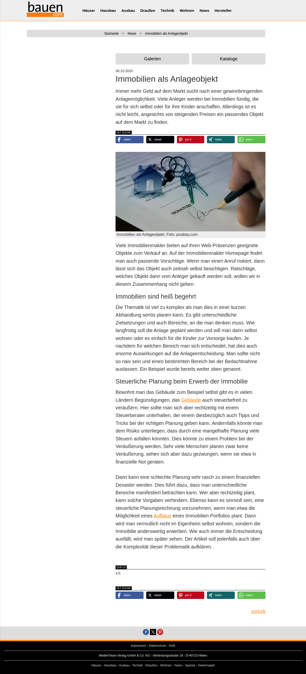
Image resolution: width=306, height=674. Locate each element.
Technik (168, 10)
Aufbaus (162, 515)
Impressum (138, 645)
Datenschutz (157, 645)
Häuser (89, 10)
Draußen (147, 10)
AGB (172, 645)
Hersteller (223, 10)
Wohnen (187, 10)
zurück (258, 611)
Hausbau (108, 10)
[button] (130, 139)
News (204, 10)
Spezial (190, 665)
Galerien (152, 58)
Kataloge (228, 58)
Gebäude (191, 400)
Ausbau (128, 10)
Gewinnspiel (206, 665)
